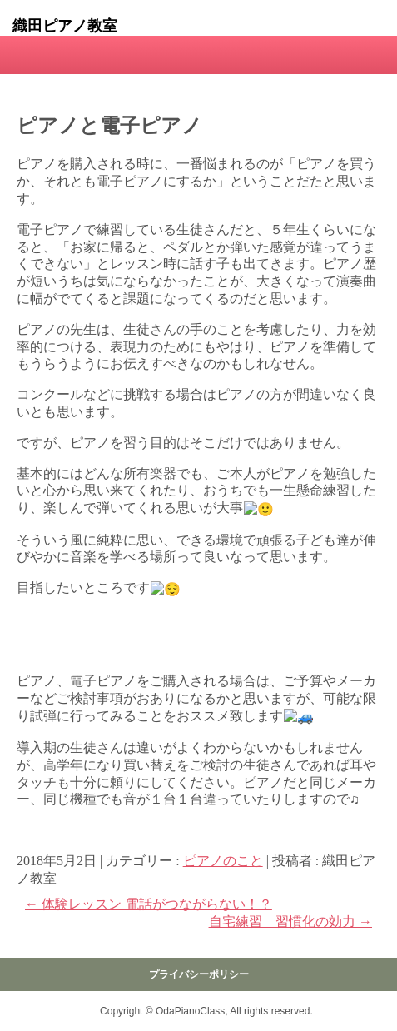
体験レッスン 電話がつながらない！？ (148, 904)
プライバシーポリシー (199, 974)
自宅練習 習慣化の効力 (290, 921)
